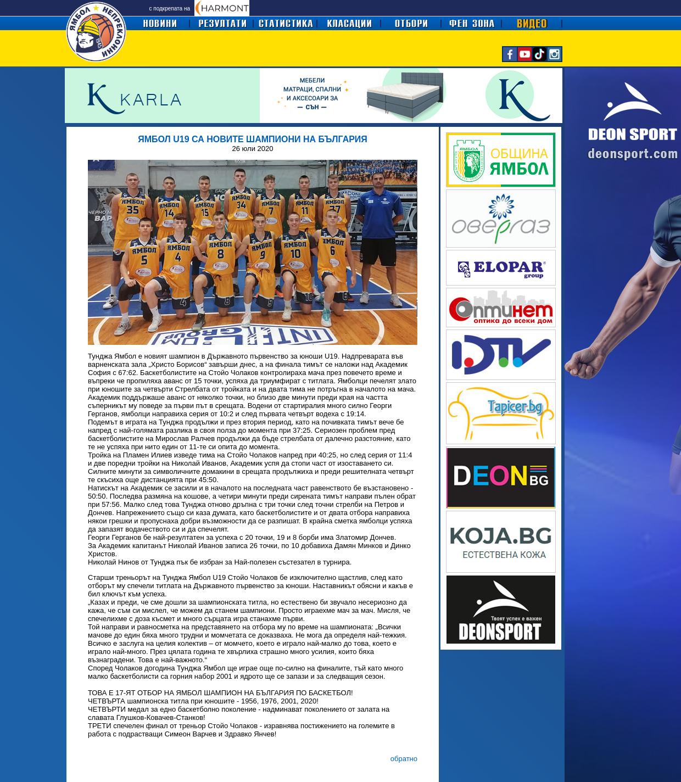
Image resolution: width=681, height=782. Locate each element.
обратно (403, 759)
